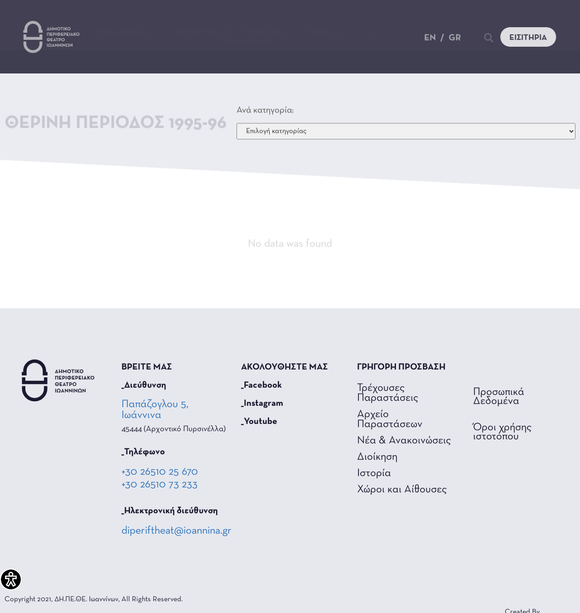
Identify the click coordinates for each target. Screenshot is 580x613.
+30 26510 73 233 (159, 484)
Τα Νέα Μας (202, 32)
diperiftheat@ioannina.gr (176, 530)
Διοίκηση (377, 457)
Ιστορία (374, 473)
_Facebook (261, 385)
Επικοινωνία (248, 41)
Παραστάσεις (129, 32)
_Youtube (259, 421)
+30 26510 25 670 (159, 472)
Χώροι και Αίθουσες (402, 489)
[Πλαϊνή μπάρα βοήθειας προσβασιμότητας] (11, 579)
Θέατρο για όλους (348, 32)
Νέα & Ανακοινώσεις (404, 440)
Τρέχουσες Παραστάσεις (387, 393)
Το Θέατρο (269, 32)
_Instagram (262, 403)
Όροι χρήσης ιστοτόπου (502, 432)
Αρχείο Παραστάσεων (389, 419)
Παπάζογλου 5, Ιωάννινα (154, 410)
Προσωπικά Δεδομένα (498, 397)
